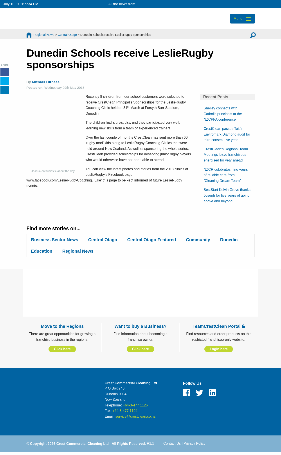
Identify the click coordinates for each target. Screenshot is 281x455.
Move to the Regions (62, 328)
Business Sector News (54, 242)
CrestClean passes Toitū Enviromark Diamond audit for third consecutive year (227, 136)
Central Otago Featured (151, 242)
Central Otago (67, 36)
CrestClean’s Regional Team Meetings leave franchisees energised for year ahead (226, 157)
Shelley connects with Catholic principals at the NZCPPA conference (223, 116)
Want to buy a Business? (140, 328)
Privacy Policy (194, 446)
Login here (219, 351)
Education (41, 253)
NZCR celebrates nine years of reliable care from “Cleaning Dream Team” (226, 177)
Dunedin (229, 242)
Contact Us (172, 446)
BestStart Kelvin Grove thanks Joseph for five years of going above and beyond (227, 197)
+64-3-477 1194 (124, 413)
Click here (62, 351)
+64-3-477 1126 (135, 408)
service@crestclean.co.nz (135, 419)
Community (198, 242)
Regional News (44, 36)
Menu (237, 20)
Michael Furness (45, 85)
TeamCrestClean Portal (219, 328)
